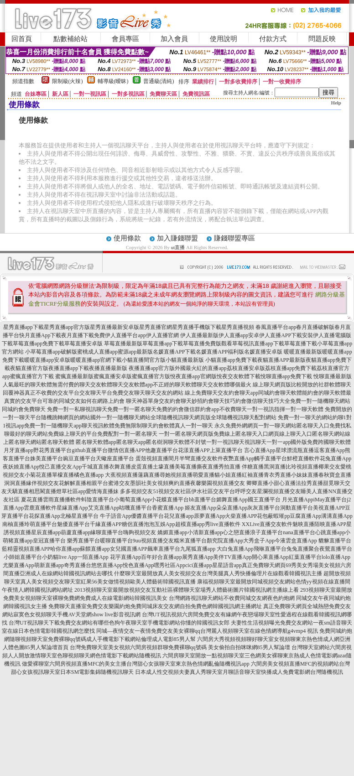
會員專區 (125, 38)
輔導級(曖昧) (113, 81)
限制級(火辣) (67, 81)
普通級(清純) (158, 81)
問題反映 (322, 38)
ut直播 (178, 247)
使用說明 (223, 38)
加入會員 (174, 38)
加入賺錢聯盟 (177, 238)
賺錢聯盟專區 (234, 238)
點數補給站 (70, 38)
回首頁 (21, 38)
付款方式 (272, 38)
